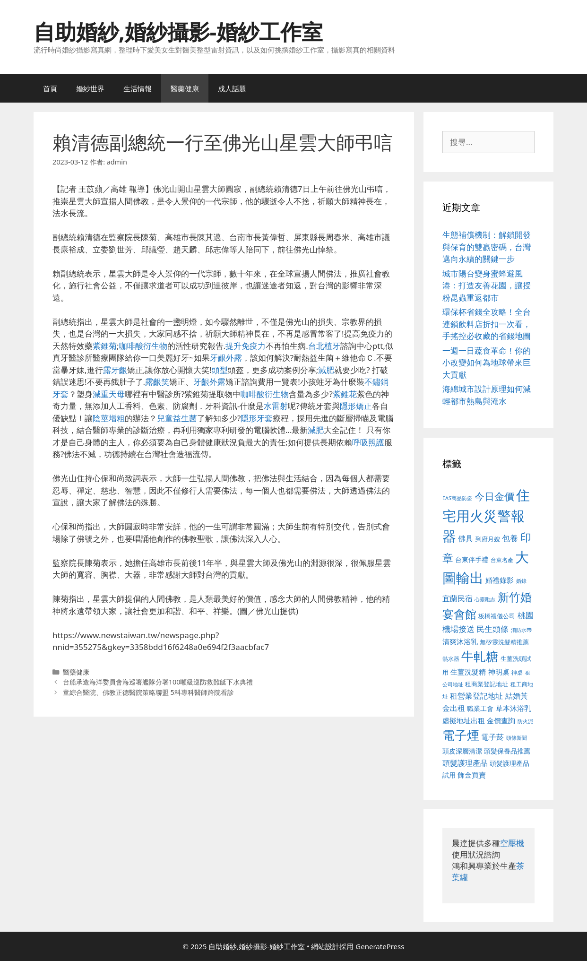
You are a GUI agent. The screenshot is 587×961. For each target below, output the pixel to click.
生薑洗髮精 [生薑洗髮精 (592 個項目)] (468, 671)
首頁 (50, 88)
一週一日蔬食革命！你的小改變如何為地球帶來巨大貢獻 (486, 362)
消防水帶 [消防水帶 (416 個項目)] (521, 630)
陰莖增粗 (109, 418)
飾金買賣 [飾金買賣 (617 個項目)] (472, 774)
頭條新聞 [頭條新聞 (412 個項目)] (516, 738)
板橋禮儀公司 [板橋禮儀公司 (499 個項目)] (496, 616)
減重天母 (109, 394)
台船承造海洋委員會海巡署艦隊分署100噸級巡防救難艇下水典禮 (158, 681)
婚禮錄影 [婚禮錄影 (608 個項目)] (499, 580)
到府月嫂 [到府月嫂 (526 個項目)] (487, 539)
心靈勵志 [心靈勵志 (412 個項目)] (485, 599)
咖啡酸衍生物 (143, 345)
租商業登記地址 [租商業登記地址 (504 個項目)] (486, 684)
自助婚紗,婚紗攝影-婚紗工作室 (178, 31)
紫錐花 (345, 394)
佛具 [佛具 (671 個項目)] (465, 538)
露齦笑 (157, 381)
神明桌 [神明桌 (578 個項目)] (498, 671)
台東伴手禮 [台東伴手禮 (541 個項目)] (471, 559)
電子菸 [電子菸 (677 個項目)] (492, 736)
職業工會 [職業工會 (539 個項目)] (480, 708)
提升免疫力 (245, 345)
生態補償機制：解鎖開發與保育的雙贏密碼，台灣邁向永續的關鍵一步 (486, 246)
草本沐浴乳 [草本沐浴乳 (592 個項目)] (513, 708)
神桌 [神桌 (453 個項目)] (517, 672)
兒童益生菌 (177, 418)
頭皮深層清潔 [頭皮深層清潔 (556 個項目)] (462, 750)
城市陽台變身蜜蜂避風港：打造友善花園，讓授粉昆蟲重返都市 (486, 285)
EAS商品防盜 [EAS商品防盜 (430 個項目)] (457, 498)
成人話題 (232, 88)
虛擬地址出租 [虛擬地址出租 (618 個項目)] (463, 720)
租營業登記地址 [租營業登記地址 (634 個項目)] (476, 696)
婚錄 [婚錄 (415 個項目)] (521, 581)
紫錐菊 (105, 345)
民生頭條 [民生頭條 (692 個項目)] (492, 628)
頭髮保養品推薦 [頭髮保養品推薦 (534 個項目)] (507, 750)
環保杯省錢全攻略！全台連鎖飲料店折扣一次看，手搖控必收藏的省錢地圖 (486, 323)
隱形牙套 (257, 418)
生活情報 (137, 88)
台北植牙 (324, 345)
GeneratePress (379, 946)
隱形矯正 (356, 405)
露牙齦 (115, 369)
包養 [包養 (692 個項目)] (510, 538)
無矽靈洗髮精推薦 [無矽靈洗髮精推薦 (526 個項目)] (504, 642)
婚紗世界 (90, 88)
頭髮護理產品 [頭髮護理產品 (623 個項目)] (465, 763)
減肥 (326, 369)
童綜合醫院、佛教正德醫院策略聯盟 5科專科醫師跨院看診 (148, 692)
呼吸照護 (368, 442)
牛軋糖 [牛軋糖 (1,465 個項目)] (479, 656)
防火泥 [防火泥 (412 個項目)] (525, 721)
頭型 (220, 369)
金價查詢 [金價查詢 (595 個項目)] (501, 720)
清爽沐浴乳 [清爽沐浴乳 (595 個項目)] (460, 641)
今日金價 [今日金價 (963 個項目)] (494, 496)
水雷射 (276, 405)
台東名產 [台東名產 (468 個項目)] (502, 560)
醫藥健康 (185, 88)
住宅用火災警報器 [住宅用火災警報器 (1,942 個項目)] (486, 515)
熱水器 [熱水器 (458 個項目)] (450, 658)
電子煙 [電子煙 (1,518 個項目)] (460, 735)
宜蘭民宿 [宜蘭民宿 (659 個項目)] (457, 598)
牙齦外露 (226, 357)
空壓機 (512, 843)
